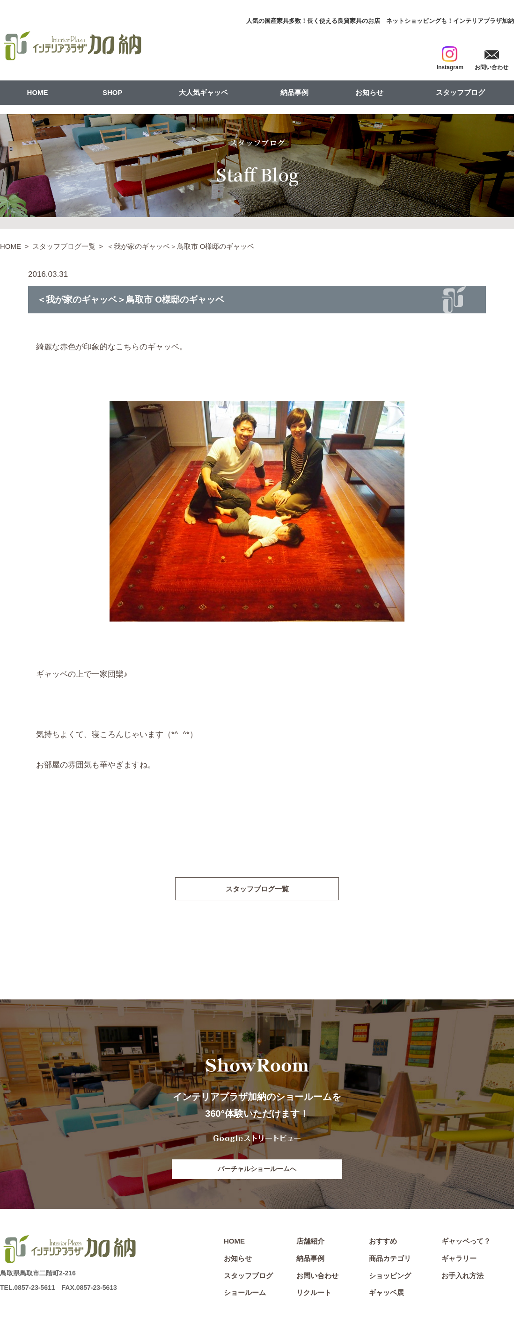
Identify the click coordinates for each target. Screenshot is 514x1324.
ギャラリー (459, 1260)
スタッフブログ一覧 (63, 246)
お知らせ (369, 92)
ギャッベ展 (386, 1294)
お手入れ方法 (462, 1277)
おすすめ (383, 1242)
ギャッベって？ (466, 1242)
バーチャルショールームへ (257, 1169)
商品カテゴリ (390, 1260)
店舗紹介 (310, 1242)
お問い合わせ (317, 1277)
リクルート (313, 1294)
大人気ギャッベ (203, 92)
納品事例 (294, 92)
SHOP (113, 92)
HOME (37, 92)
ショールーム (245, 1294)
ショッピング (390, 1277)
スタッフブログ (460, 92)
